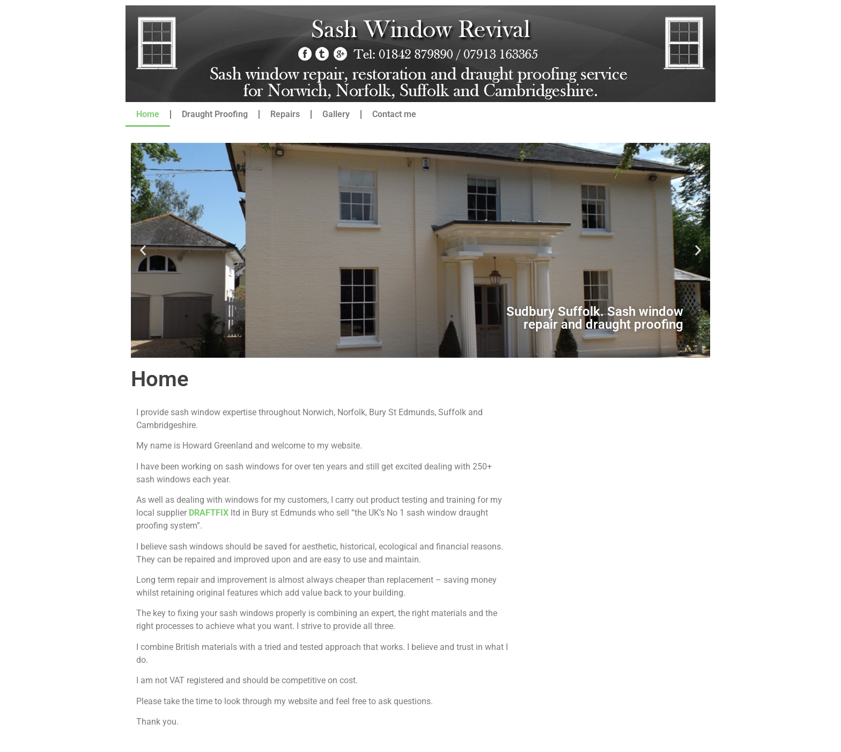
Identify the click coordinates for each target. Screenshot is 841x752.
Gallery (336, 114)
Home (147, 114)
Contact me (394, 114)
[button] (143, 250)
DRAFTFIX (208, 513)
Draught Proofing (215, 114)
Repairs (285, 114)
